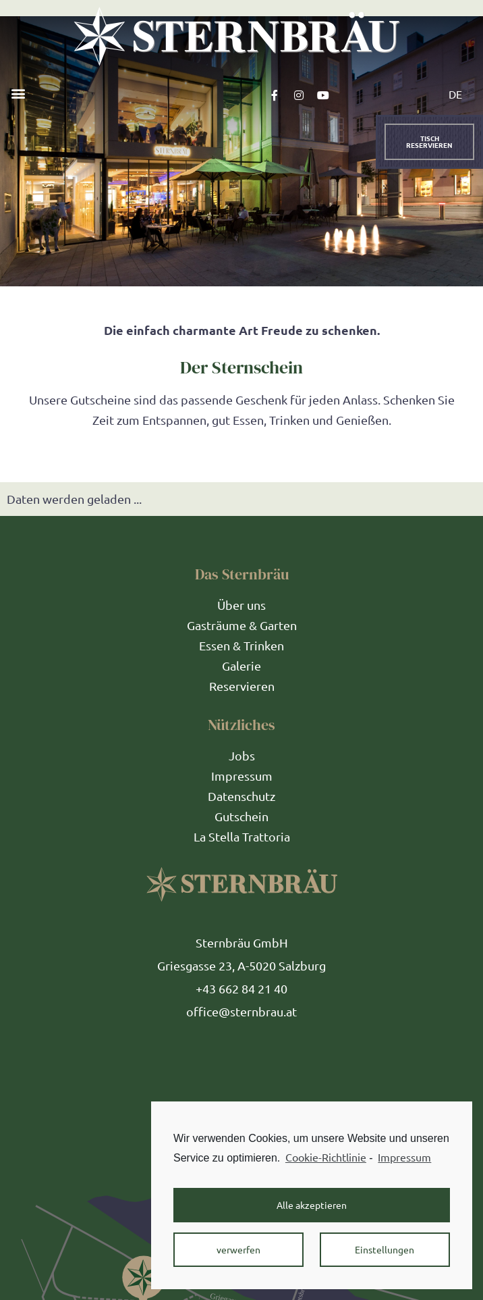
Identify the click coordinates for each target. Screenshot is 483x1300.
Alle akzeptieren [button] (312, 1205)
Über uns (241, 605)
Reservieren (242, 686)
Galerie (241, 665)
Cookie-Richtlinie (325, 1157)
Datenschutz (241, 796)
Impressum (242, 776)
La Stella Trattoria (242, 836)
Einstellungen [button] (384, 1249)
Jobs (242, 755)
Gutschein (241, 816)
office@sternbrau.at (241, 1011)
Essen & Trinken (241, 645)
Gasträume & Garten (242, 625)
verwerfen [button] (238, 1249)
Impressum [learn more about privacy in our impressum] (404, 1157)
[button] (18, 93)
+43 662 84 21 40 (241, 988)
